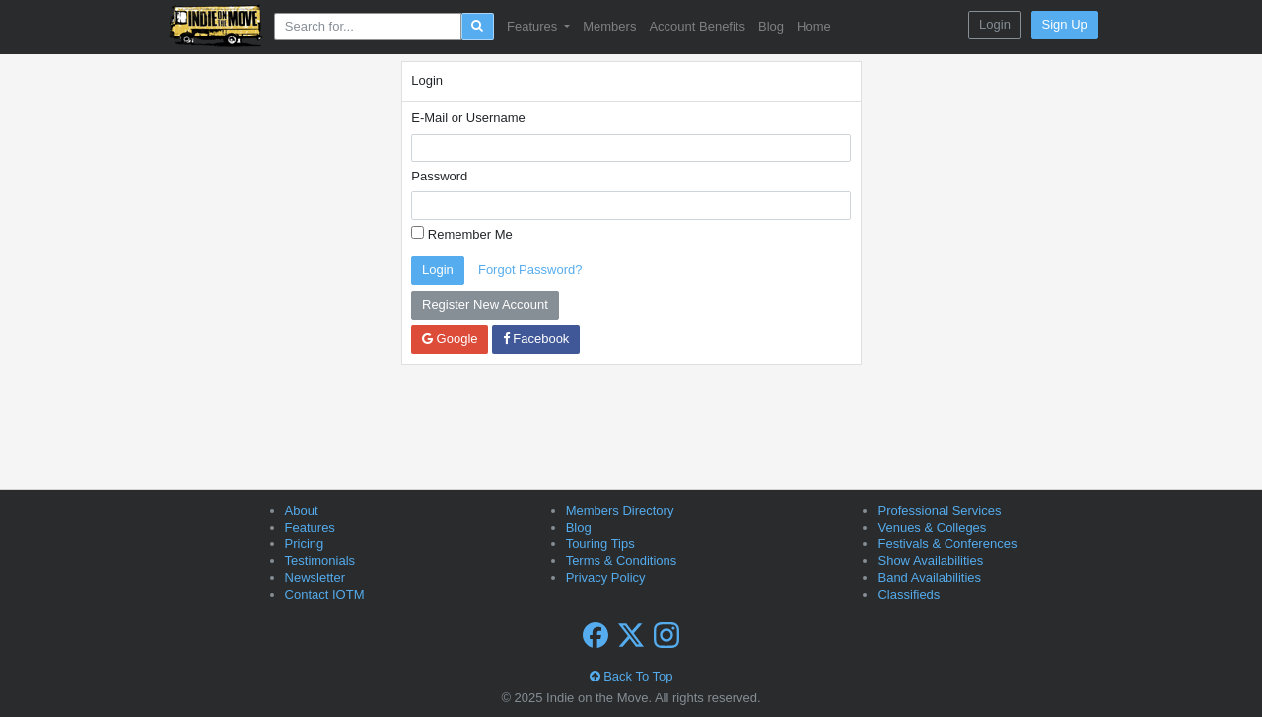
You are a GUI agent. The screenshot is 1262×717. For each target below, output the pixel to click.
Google (450, 338)
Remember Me (462, 234)
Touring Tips (600, 544)
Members (609, 26)
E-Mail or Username (468, 117)
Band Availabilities (929, 577)
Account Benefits (697, 26)
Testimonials (320, 560)
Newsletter (315, 577)
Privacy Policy (606, 577)
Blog (771, 26)
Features (310, 527)
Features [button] (534, 26)
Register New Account (485, 304)
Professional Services (939, 510)
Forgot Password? (530, 269)
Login (995, 24)
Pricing (304, 544)
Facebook (536, 338)
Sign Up (1064, 24)
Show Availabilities (930, 560)
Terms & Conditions (621, 560)
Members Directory (620, 510)
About (301, 510)
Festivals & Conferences (947, 544)
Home (814, 26)
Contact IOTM (325, 594)
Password (439, 176)
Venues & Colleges (931, 527)
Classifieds (908, 594)
